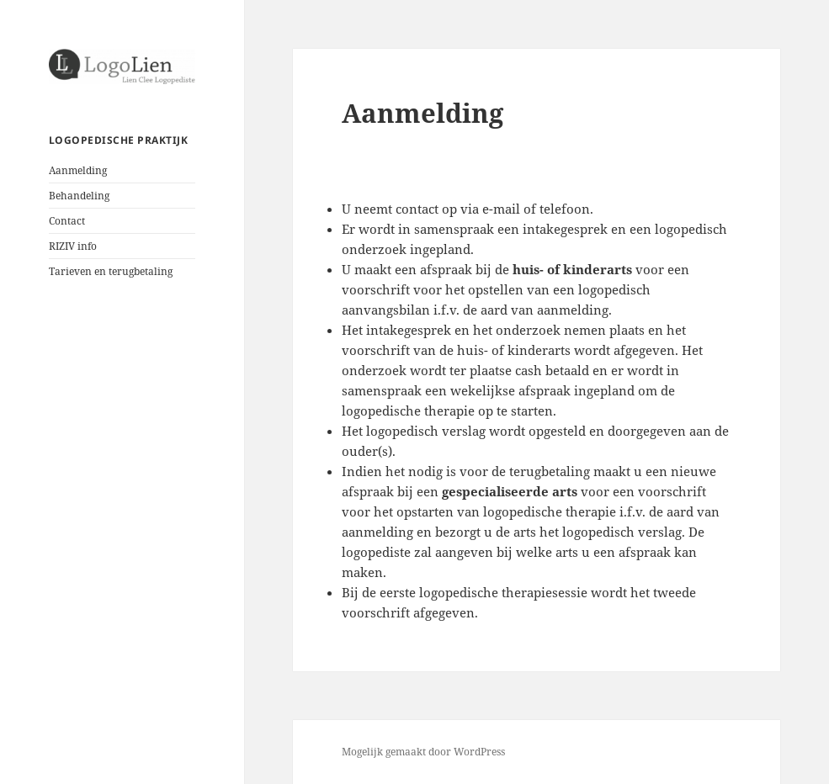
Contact (67, 221)
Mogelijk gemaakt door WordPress (423, 751)
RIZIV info (73, 246)
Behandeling (79, 195)
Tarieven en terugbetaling (111, 271)
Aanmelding (78, 170)
